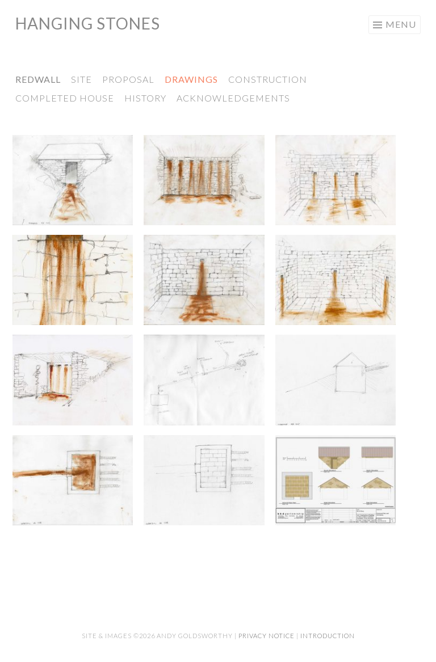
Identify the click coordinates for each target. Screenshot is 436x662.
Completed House (64, 97)
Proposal (128, 79)
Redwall (38, 79)
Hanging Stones (87, 23)
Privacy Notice (266, 635)
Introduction (327, 635)
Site (81, 79)
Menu (400, 24)
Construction (267, 79)
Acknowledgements (233, 97)
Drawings (191, 79)
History (145, 97)
